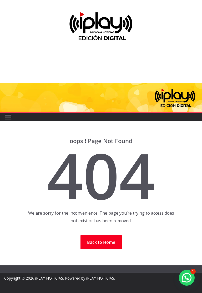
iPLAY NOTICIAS (49, 278)
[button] (187, 278)
